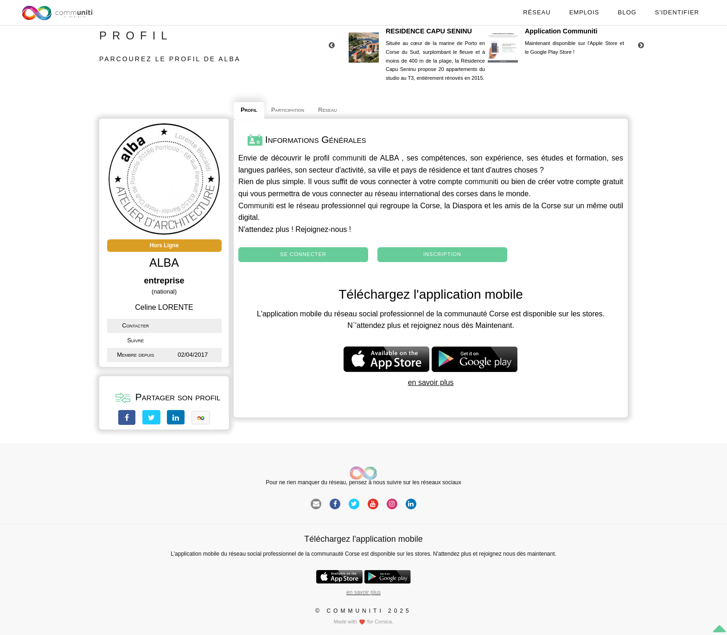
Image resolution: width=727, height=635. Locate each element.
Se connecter (303, 254)
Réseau (536, 12)
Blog (627, 12)
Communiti (256, 206)
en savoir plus (431, 382)
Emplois (584, 12)
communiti (349, 158)
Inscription (442, 254)
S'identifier (677, 12)
